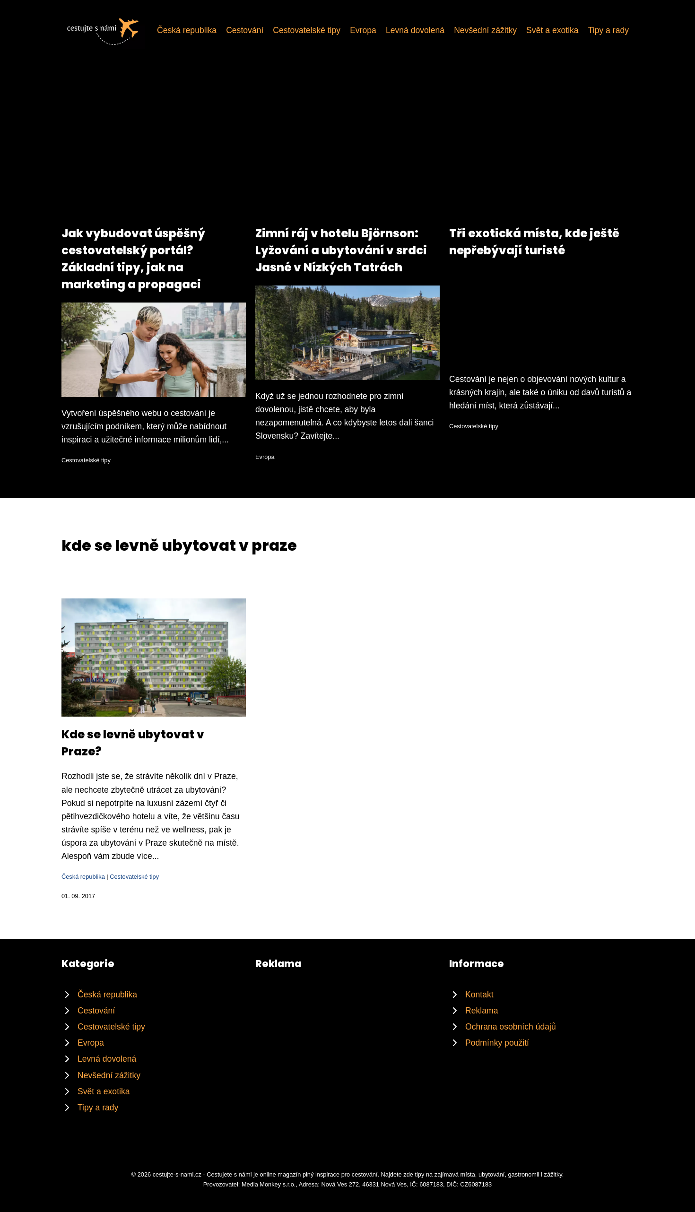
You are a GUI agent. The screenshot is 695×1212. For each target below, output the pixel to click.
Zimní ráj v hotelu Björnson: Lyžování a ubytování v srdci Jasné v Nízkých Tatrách (341, 250)
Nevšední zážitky (485, 30)
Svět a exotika (552, 30)
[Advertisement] (347, 154)
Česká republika (187, 30)
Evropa (363, 30)
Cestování (244, 30)
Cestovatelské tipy (306, 30)
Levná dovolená (415, 30)
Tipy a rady (608, 30)
